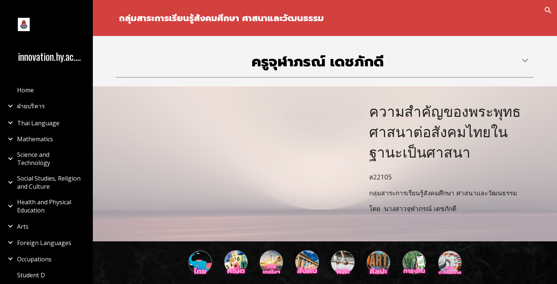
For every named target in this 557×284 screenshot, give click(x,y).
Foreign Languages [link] (44, 243)
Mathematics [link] (35, 139)
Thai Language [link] (38, 123)
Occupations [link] (34, 259)
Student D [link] (31, 275)
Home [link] (25, 90)
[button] (548, 10)
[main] (325, 18)
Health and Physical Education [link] (44, 206)
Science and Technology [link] (33, 159)
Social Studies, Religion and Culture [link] (49, 182)
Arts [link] (23, 226)
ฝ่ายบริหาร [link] (31, 106)
